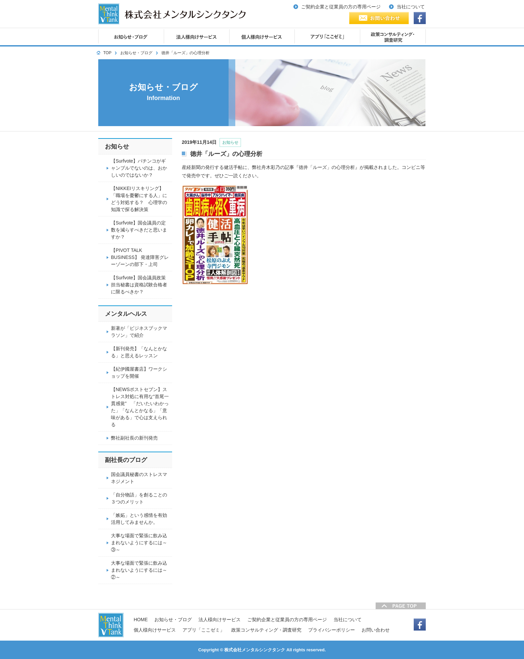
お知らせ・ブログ (136, 53)
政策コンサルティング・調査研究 (266, 630)
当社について (348, 619)
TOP (107, 53)
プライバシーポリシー (331, 630)
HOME (141, 619)
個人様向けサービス (155, 630)
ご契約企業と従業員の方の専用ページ (287, 619)
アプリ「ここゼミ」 (203, 630)
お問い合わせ (376, 630)
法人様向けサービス (220, 619)
